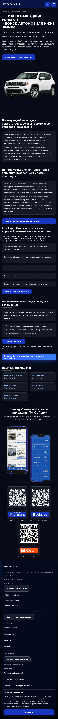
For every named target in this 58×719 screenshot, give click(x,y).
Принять (29, 712)
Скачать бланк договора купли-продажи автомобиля (24, 357)
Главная (5, 12)
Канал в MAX (9, 647)
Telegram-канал (10, 628)
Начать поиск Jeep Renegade (18, 57)
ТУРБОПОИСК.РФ (11, 4)
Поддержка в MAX (11, 606)
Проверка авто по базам (14, 679)
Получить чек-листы (13, 341)
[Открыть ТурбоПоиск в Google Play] (17, 497)
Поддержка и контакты (17, 588)
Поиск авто (15, 12)
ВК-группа (8, 640)
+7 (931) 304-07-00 (11, 595)
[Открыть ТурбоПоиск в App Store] (40, 497)
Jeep (24, 12)
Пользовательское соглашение (16, 706)
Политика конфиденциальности (34, 704)
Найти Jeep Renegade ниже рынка (22, 221)
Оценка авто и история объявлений (18, 686)
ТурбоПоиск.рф (10, 566)
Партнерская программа (17, 659)
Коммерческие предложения (19, 617)
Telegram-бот (9, 634)
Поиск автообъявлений (13, 673)
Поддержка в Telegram (12, 600)
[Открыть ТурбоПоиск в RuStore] (29, 533)
